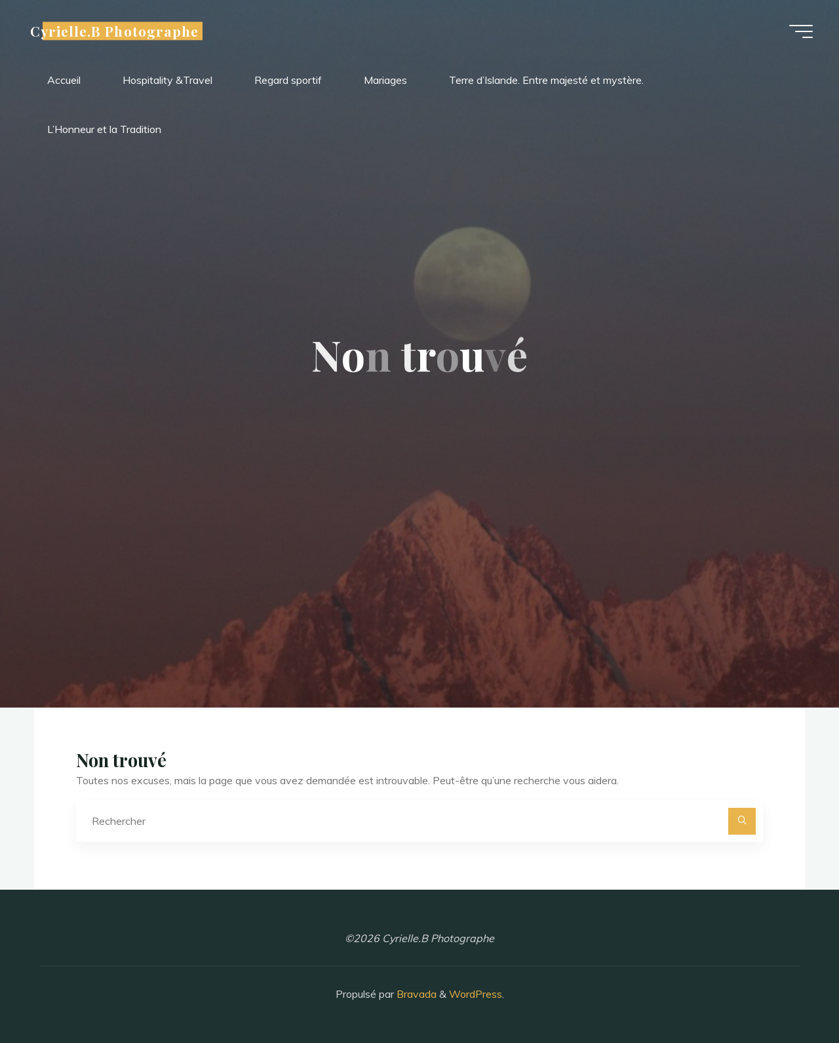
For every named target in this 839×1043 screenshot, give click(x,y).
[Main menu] (801, 31)
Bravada (415, 993)
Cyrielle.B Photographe (114, 31)
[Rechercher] (742, 821)
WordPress (475, 993)
